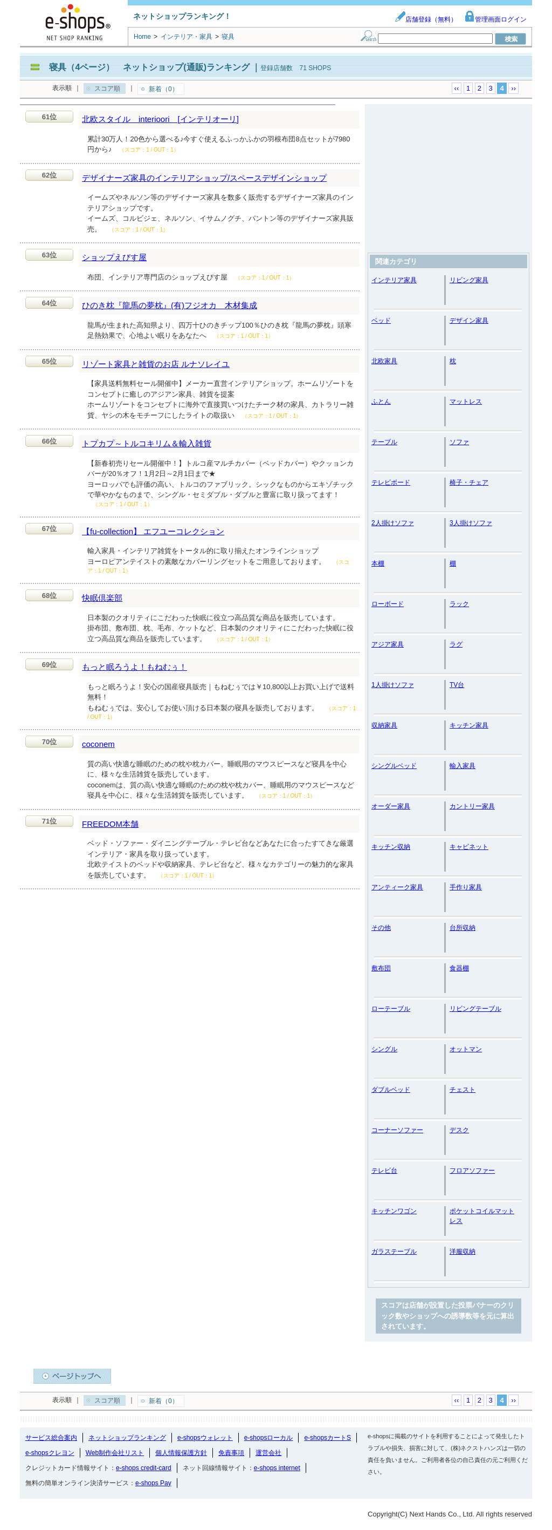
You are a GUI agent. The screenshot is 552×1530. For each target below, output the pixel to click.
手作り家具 (466, 887)
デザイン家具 (469, 320)
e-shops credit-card (143, 1468)
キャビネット (469, 847)
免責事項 (231, 1453)
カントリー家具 (472, 806)
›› (513, 88)
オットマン (466, 1049)
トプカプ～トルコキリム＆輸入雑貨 (146, 443)
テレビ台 (384, 1170)
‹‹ (456, 88)
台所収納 (462, 927)
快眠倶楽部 (102, 597)
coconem (98, 744)
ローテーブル (390, 1008)
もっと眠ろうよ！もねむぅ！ (134, 666)
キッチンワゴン (394, 1211)
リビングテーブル (475, 1008)
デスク (459, 1130)
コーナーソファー (397, 1130)
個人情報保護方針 (181, 1453)
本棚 (377, 563)
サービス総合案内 (51, 1437)
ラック (459, 604)
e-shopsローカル (268, 1437)
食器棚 (459, 968)
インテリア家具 (394, 280)
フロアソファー (472, 1170)
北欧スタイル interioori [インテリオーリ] (160, 119)
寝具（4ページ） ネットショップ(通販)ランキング (149, 67)
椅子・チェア (469, 482)
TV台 (457, 685)
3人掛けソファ (471, 523)
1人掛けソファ (392, 685)
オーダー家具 (390, 806)
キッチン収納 (390, 847)
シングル (384, 1049)
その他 (381, 927)
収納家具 (384, 725)
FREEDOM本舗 (110, 823)
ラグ (456, 644)
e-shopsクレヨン (49, 1453)
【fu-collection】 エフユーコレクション (153, 531)
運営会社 (268, 1453)
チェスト (462, 1089)
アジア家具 (387, 644)
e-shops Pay (153, 1483)
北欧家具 (384, 361)
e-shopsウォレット (205, 1437)
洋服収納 (462, 1251)
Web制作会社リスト (115, 1453)
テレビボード (390, 482)
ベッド (381, 320)
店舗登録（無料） (426, 19)
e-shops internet (277, 1468)
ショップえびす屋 (114, 257)
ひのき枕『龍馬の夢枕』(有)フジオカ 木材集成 (169, 305)
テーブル (384, 442)
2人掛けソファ (392, 523)
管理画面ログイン (495, 19)
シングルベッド (394, 766)
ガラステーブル (394, 1251)
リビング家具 (469, 280)
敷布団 (381, 968)
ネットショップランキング (127, 1437)
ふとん (381, 401)
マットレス (466, 401)
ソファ (459, 442)
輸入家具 (462, 766)
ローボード (387, 604)
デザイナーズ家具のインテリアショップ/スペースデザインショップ (204, 177)
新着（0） (163, 89)
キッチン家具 (469, 725)
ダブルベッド (390, 1089)
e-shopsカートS (327, 1437)
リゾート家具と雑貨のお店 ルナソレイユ (156, 364)
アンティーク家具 (397, 887)
